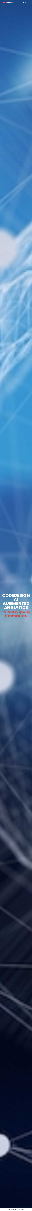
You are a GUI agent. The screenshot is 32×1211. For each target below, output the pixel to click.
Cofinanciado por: (13, 1209)
